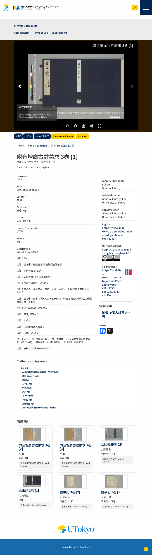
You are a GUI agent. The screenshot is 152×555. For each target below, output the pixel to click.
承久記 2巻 (27, 399)
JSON (28, 136)
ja (134, 7)
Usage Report (59, 32)
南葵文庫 (24, 368)
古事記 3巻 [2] (70, 492)
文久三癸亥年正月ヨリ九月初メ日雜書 (39, 407)
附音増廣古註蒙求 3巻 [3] (75, 447)
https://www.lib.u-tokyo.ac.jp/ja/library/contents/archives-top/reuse (117, 233)
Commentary (21, 32)
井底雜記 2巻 (28, 403)
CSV (18, 136)
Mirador (82, 136)
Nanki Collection (37, 145)
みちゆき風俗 (28, 395)
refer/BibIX (42, 136)
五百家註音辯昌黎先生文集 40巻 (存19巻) (40, 371)
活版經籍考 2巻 (112, 444)
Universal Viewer (63, 136)
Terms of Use (40, 32)
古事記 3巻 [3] (111, 492)
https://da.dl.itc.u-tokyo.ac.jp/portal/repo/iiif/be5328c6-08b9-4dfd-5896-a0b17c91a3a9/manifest (112, 282)
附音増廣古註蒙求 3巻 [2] (34, 447)
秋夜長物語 (27, 387)
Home (20, 145)
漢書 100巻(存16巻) (30, 375)
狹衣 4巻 (26, 391)
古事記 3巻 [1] (29, 490)
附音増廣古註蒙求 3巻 (25, 25)
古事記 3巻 (27, 383)
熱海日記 (26, 379)
